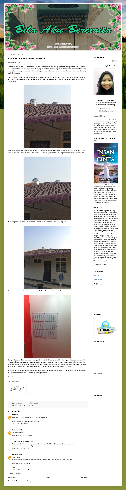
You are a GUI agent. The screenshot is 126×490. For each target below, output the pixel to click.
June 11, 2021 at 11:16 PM (20, 469)
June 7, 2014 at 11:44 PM (20, 424)
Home (48, 477)
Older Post (84, 477)
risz (13, 414)
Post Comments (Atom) (23, 481)
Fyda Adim (96, 275)
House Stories (20, 406)
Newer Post (11, 477)
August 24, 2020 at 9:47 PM (20, 448)
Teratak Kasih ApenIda (30, 406)
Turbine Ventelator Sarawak (21, 441)
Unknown (15, 430)
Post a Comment (15, 473)
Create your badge (98, 279)
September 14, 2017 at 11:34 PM (22, 435)
